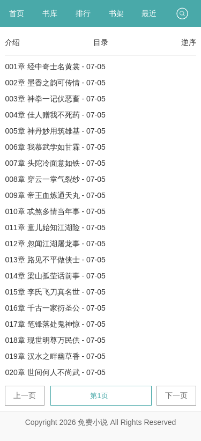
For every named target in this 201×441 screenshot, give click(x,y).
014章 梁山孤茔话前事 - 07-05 (55, 275)
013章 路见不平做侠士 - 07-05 (55, 259)
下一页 (176, 395)
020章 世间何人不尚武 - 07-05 (55, 372)
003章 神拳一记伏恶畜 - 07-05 (55, 98)
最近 (149, 13)
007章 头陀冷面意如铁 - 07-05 (55, 163)
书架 (116, 13)
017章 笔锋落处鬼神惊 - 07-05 (55, 324)
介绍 (12, 42)
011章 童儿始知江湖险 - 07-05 (55, 227)
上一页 (24, 395)
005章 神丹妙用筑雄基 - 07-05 (55, 131)
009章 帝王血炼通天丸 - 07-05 (55, 195)
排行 (83, 13)
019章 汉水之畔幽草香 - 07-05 (55, 356)
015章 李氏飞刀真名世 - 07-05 (55, 292)
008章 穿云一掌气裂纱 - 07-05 (55, 179)
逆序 (188, 42)
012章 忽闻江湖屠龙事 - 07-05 (55, 243)
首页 (16, 13)
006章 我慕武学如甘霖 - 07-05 (55, 147)
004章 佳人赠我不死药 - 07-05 (55, 115)
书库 (49, 13)
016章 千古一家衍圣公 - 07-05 (55, 308)
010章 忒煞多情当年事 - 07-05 (55, 211)
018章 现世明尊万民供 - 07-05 (55, 340)
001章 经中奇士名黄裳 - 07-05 (55, 66)
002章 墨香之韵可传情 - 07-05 (55, 82)
